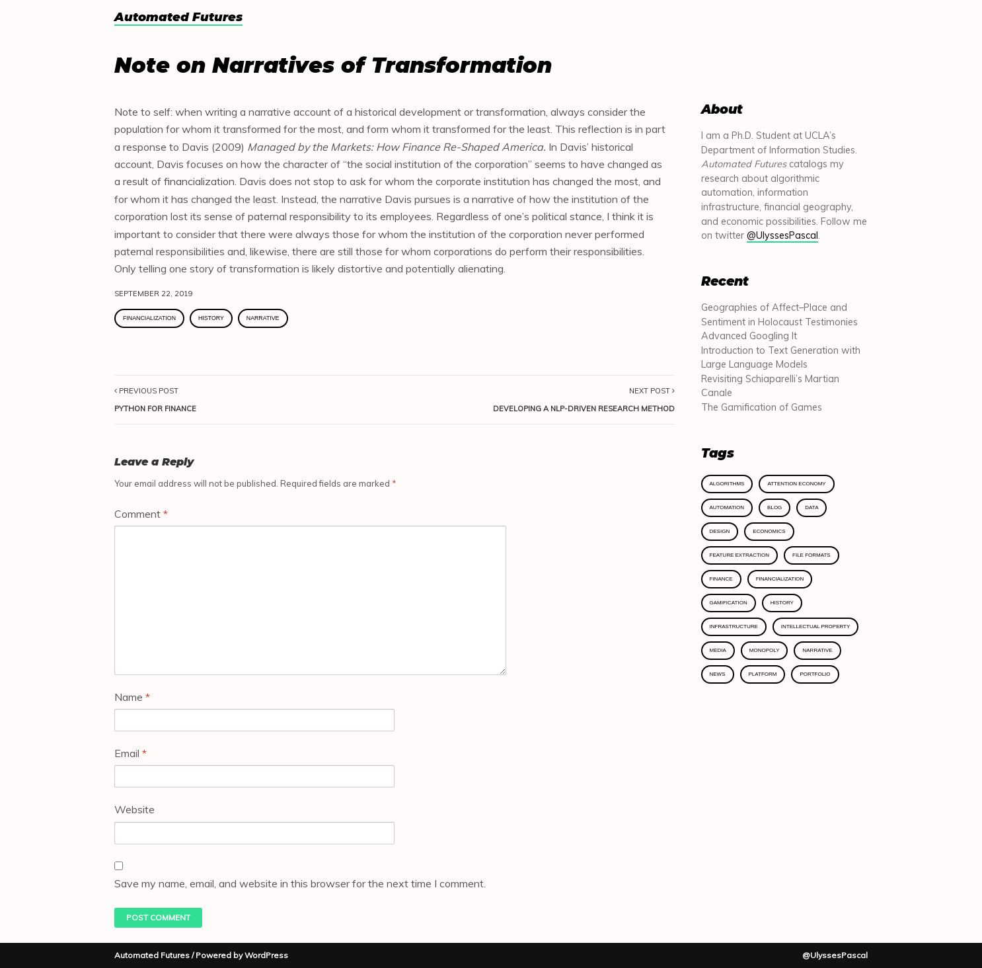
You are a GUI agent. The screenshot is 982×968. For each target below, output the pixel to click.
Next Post (584, 399)
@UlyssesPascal (782, 235)
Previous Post (155, 399)
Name (132, 697)
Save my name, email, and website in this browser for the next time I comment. (300, 883)
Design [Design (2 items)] (720, 531)
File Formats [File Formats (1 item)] (811, 555)
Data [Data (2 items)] (811, 507)
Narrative (263, 318)
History (211, 318)
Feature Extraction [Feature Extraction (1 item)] (740, 555)
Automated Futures (178, 17)
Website (134, 809)
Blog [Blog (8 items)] (774, 507)
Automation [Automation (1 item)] (727, 507)
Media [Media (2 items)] (718, 650)
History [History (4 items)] (782, 603)
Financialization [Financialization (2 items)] (780, 579)
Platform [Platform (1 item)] (763, 674)
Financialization (149, 318)
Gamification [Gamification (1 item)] (728, 603)
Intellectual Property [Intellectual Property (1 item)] (815, 626)
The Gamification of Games (761, 407)
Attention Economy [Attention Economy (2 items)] (796, 484)
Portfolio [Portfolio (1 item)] (815, 674)
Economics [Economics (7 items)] (769, 531)
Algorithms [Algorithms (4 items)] (727, 484)
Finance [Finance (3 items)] (721, 579)
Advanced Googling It (749, 336)
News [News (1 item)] (718, 674)
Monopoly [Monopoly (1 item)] (764, 650)
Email (130, 753)
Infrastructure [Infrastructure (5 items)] (734, 626)
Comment (141, 513)
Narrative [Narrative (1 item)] (817, 650)
